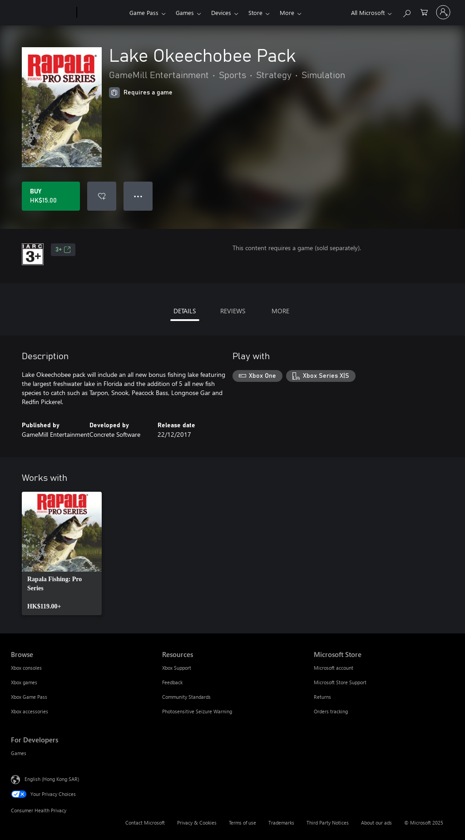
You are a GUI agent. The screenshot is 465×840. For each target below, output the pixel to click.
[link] (62, 553)
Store (255, 12)
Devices (221, 12)
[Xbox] (102, 12)
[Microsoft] (42, 12)
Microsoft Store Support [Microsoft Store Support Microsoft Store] (340, 682)
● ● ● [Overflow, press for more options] (138, 195)
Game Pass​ (143, 12)
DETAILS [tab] (184, 310)
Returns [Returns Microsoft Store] (322, 697)
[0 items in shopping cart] (424, 11)
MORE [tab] (280, 310)
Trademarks (281, 822)
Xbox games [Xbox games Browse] (24, 682)
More (287, 12)
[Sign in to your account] (443, 12)
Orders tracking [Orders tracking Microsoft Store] (331, 711)
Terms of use (242, 822)
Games (185, 12)
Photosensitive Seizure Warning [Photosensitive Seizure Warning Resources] (197, 711)
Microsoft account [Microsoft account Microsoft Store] (333, 668)
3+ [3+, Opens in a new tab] (63, 249)
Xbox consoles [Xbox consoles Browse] (26, 668)
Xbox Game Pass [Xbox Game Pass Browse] (29, 697)
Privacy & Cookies (197, 822)
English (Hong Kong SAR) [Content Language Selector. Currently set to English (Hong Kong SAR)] (52, 779)
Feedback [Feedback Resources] (172, 682)
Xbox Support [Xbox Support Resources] (176, 668)
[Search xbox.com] (406, 11)
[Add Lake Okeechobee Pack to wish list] (101, 196)
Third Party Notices (328, 822)
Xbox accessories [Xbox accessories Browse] (29, 711)
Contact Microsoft (145, 822)
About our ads (376, 822)
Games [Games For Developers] (18, 753)
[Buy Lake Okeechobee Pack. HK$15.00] (51, 196)
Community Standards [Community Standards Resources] (186, 697)
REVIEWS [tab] (232, 310)
